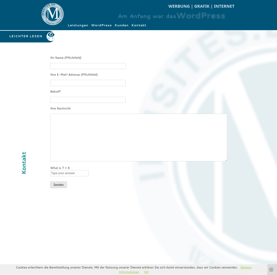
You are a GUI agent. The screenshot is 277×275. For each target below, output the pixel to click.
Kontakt (138, 25)
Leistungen (78, 25)
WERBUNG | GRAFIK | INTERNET (201, 6)
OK (146, 272)
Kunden (122, 25)
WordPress (101, 25)
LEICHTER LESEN (25, 36)
